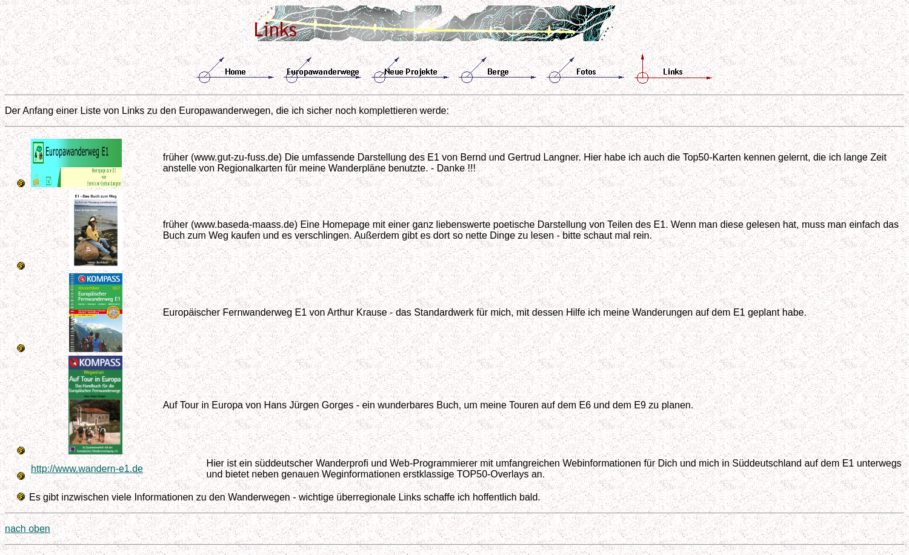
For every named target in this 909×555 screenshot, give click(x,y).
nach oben (27, 528)
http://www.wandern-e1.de (87, 469)
